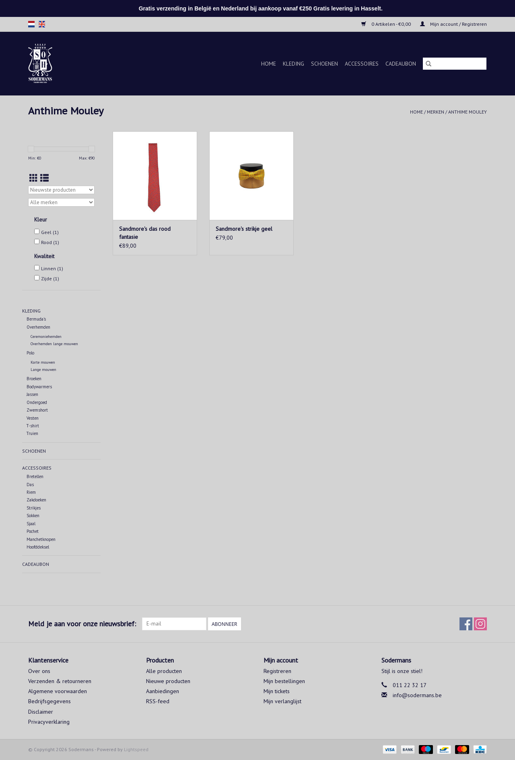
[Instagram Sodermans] (480, 623)
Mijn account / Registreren (453, 24)
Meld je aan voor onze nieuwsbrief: (82, 623)
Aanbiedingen (162, 691)
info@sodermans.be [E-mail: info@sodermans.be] (417, 695)
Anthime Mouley (467, 112)
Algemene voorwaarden (57, 691)
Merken (435, 112)
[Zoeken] (454, 63)
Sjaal (31, 523)
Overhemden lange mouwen (54, 343)
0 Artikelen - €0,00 (386, 24)
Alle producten (164, 671)
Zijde (50, 278)
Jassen (32, 394)
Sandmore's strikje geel (244, 228)
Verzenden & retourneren (59, 681)
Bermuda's (36, 319)
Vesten (33, 418)
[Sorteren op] (61, 190)
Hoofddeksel (38, 547)
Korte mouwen (43, 362)
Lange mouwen (43, 369)
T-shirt (33, 426)
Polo (30, 353)
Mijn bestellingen (284, 681)
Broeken (34, 378)
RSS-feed (157, 701)
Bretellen (35, 476)
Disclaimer (40, 711)
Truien (32, 433)
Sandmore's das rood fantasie (145, 232)
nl (31, 24)
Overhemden (38, 327)
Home (268, 63)
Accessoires (362, 63)
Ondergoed (37, 402)
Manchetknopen (41, 539)
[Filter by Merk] (61, 202)
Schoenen (324, 63)
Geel (50, 232)
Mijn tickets (277, 691)
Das (30, 484)
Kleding (293, 63)
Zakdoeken (36, 500)
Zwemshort (37, 410)
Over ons (39, 671)
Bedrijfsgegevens (49, 701)
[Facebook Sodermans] (465, 623)
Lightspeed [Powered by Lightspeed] (136, 749)
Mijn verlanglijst (282, 701)
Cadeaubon (400, 63)
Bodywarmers (39, 386)
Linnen (52, 268)
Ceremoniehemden (46, 336)
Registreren (277, 671)
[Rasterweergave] (33, 178)
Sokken (33, 515)
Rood (50, 242)
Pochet (33, 531)
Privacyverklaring (49, 721)
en (42, 24)
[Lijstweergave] (44, 178)
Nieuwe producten (168, 681)
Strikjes (34, 508)
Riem (31, 492)
